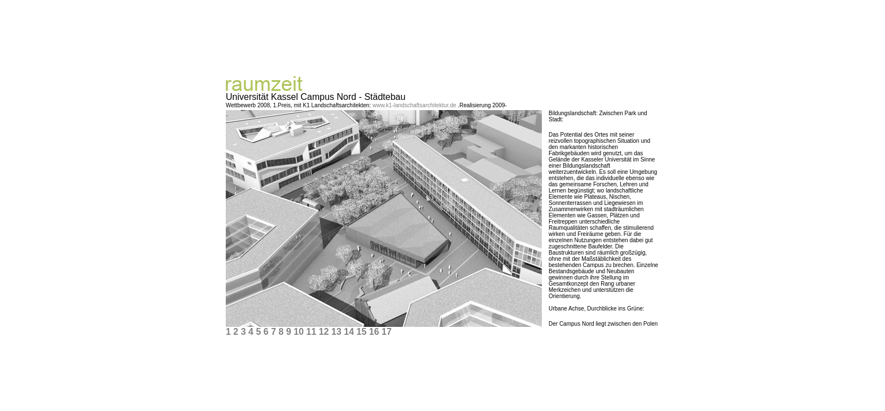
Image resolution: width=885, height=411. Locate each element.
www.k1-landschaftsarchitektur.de (415, 103)
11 (311, 329)
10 (298, 329)
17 (387, 329)
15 (361, 329)
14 (349, 329)
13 (336, 329)
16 (374, 329)
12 (324, 329)
